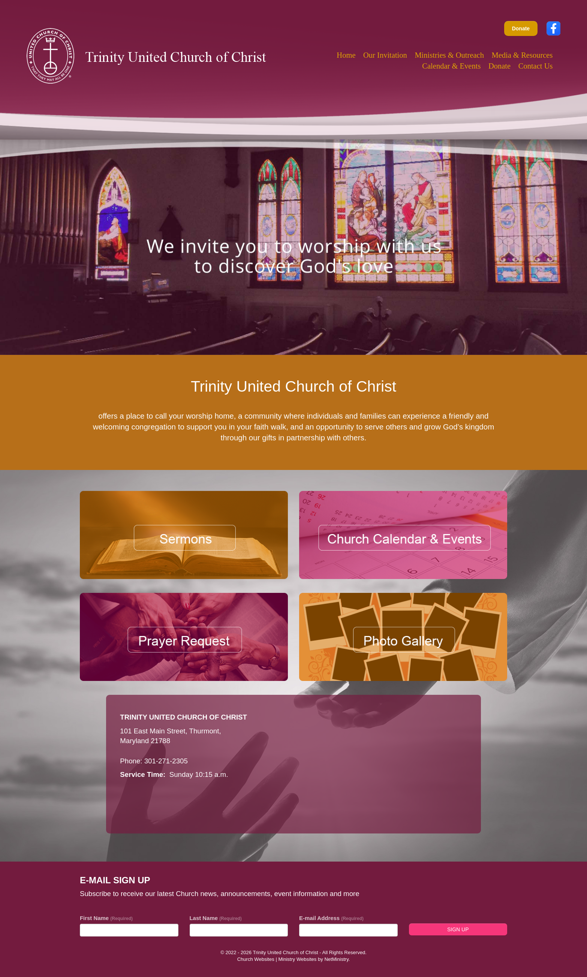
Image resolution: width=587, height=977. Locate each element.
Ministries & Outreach (449, 55)
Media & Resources (522, 55)
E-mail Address (331, 918)
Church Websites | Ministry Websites (277, 959)
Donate (521, 28)
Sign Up (458, 929)
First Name (106, 918)
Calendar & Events (451, 66)
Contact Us (535, 66)
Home (346, 55)
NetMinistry (336, 959)
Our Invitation (385, 55)
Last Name (216, 918)
